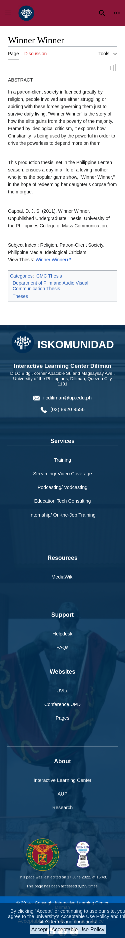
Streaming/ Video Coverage (62, 474)
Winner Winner (51, 260)
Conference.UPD (62, 704)
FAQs (63, 647)
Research (62, 808)
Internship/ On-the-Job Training (62, 515)
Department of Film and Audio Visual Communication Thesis (50, 286)
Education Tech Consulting (62, 501)
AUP (63, 794)
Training (62, 460)
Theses (20, 296)
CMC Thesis (49, 276)
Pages (62, 718)
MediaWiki (62, 577)
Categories (21, 276)
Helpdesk (63, 634)
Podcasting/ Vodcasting (63, 487)
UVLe (63, 691)
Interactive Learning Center (63, 780)
